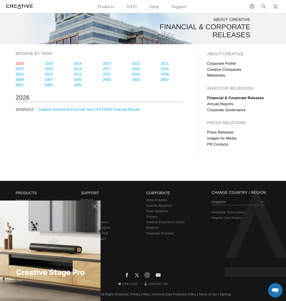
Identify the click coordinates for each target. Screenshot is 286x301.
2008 (20, 80)
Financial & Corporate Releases (235, 98)
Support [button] (179, 6)
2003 (136, 80)
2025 (49, 63)
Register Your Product (227, 217)
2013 (49, 74)
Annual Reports (220, 104)
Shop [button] (154, 6)
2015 (165, 69)
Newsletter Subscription (228, 212)
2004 (107, 80)
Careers (151, 216)
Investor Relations (230, 88)
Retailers (152, 227)
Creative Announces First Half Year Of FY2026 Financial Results (89, 109)
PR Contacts (217, 144)
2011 (107, 74)
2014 (20, 74)
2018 (78, 69)
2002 (165, 80)
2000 (49, 85)
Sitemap (225, 294)
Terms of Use (208, 294)
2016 (136, 69)
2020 (20, 69)
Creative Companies (224, 69)
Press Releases (220, 132)
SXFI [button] (132, 6)
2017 (107, 69)
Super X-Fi (23, 200)
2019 (49, 69)
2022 (136, 63)
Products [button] (105, 6)
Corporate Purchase (160, 233)
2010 (136, 74)
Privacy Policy (140, 294)
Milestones (216, 75)
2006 (78, 80)
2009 (165, 74)
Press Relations (226, 123)
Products (87, 200)
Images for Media (221, 138)
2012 (78, 74)
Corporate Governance (226, 110)
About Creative (225, 54)
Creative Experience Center (165, 222)
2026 (20, 63)
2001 (20, 85)
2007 (49, 80)
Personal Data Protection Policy (174, 294)
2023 (107, 63)
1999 (78, 85)
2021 (165, 63)
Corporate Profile (221, 63)
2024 (78, 63)
